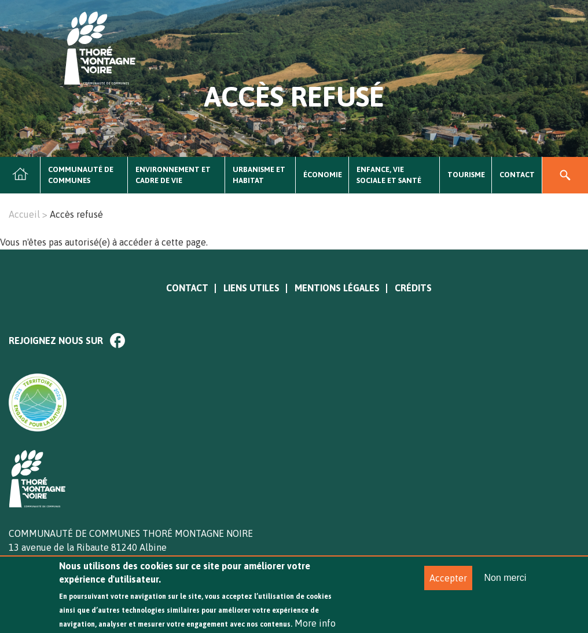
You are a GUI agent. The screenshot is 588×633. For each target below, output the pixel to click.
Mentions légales (337, 288)
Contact (517, 174)
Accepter (448, 585)
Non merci (505, 585)
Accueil (20, 175)
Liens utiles (251, 288)
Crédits (413, 288)
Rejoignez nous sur (56, 340)
